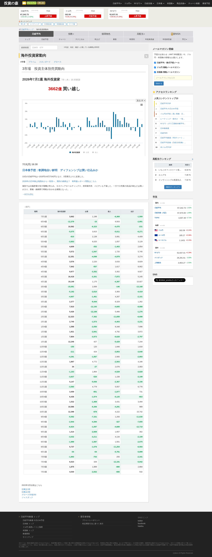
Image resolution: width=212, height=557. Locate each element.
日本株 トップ (28, 524)
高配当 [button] (141, 34)
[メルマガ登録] (24, 3)
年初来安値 (167, 39)
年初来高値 (149, 39)
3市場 (22, 62)
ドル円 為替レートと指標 (33, 527)
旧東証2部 (26, 492)
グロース (57, 62)
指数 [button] (71, 34)
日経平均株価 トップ (30, 516)
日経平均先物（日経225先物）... (173, 143)
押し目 (41, 3)
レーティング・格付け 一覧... (172, 119)
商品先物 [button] (181, 3)
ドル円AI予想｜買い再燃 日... (172, 114)
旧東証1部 (26, 489)
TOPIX (157, 218)
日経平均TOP (165, 103)
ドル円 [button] (127, 3)
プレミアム (31, 3)
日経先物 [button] (149, 3)
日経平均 (36, 34)
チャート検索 (194, 3)
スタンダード (45, 62)
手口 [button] (184, 39)
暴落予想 (206, 3)
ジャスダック (27, 497)
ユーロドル (162, 240)
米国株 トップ (28, 530)
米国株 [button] (170, 3)
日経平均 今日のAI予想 (169, 109)
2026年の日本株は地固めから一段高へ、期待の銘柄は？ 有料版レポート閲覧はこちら (59, 181)
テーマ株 (72, 24)
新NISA (175, 34)
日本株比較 (48, 24)
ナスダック (159, 258)
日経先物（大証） (161, 213)
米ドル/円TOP (165, 147)
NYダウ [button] (138, 3)
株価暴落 (26, 534)
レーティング (34, 24)
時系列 (132, 39)
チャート (62, 39)
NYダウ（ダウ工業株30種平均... (172, 124)
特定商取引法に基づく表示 (92, 524)
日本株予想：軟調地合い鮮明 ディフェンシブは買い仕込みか (60, 170)
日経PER (163, 133)
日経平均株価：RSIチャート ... (172, 138)
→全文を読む (28, 194)
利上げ (97, 39)
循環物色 (106, 34)
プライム (32, 62)
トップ (27, 39)
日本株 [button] (160, 3)
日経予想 (44, 39)
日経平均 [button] (117, 3)
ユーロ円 (161, 235)
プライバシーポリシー (91, 520)
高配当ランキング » (173, 187)
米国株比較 (60, 24)
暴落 (115, 39)
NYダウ (157, 253)
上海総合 (158, 263)
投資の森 (11, 3)
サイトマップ (28, 537)
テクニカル (79, 39)
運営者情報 (85, 516)
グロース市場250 (29, 495)
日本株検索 (164, 128)
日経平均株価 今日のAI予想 (33, 520)
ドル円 (160, 230)
